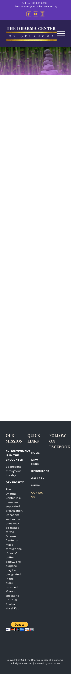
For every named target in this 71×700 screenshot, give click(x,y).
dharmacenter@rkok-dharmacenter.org (35, 6)
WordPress (54, 663)
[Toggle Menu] (61, 33)
